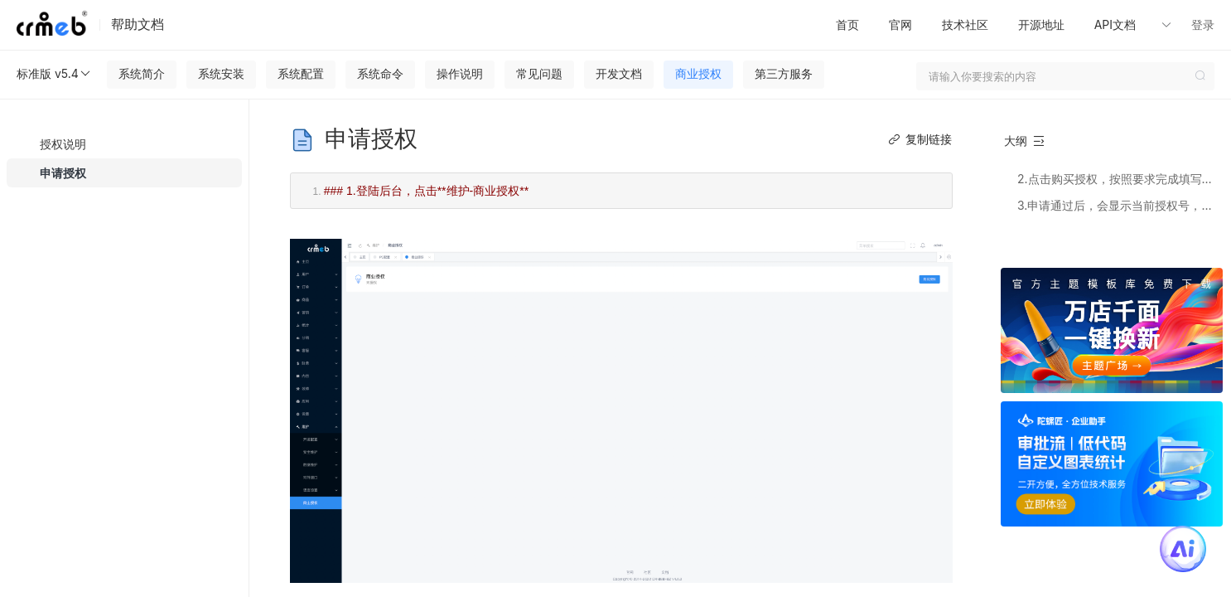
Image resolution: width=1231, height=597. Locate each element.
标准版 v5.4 (54, 74)
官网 (900, 24)
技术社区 (965, 24)
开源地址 (1041, 24)
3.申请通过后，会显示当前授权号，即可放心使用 (1119, 205)
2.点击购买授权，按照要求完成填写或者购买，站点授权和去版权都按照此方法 (1119, 179)
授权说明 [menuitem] (63, 144)
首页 (847, 24)
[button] (1139, 24)
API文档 (1116, 24)
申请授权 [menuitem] (63, 173)
